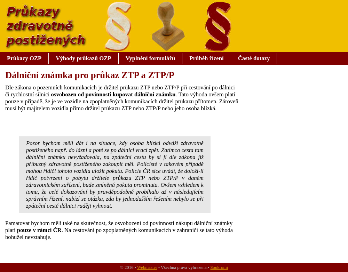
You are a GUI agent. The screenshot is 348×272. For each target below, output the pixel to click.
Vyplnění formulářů (150, 58)
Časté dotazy (254, 58)
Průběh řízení (206, 58)
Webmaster (147, 267)
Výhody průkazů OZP (83, 58)
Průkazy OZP (24, 58)
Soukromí (219, 267)
